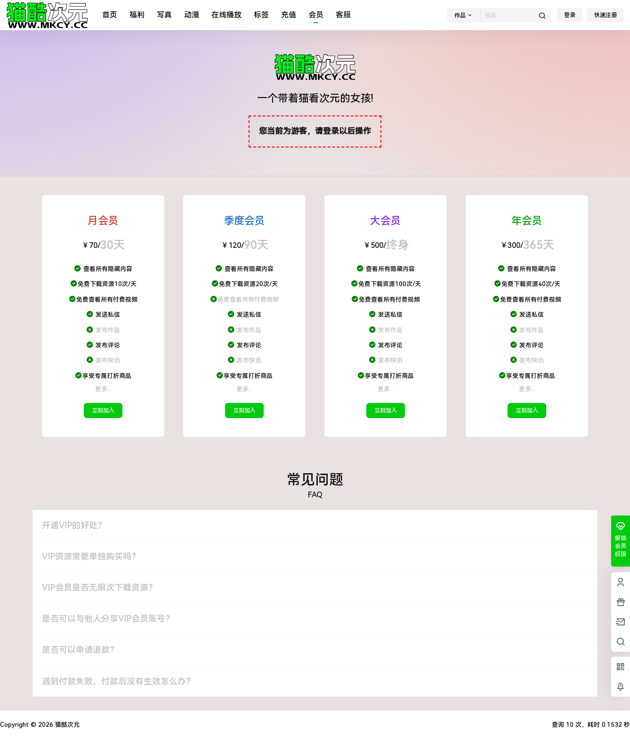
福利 (137, 14)
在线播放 (226, 14)
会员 (315, 14)
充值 (288, 14)
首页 (109, 14)
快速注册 (605, 15)
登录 (569, 15)
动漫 (191, 14)
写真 (164, 14)
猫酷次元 (66, 724)
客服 (343, 14)
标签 (261, 14)
